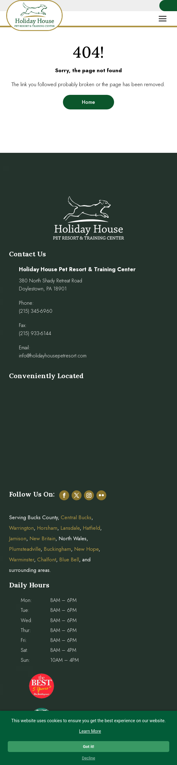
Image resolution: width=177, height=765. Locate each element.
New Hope (86, 549)
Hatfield (91, 528)
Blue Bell (69, 559)
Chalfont (46, 559)
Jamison (17, 538)
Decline (88, 758)
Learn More (90, 731)
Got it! (88, 746)
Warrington (21, 528)
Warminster (21, 559)
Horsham (47, 528)
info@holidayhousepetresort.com (52, 355)
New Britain (42, 538)
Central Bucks (76, 517)
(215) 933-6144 (35, 333)
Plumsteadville (25, 549)
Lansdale (70, 528)
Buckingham (57, 549)
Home (88, 102)
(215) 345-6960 (35, 311)
